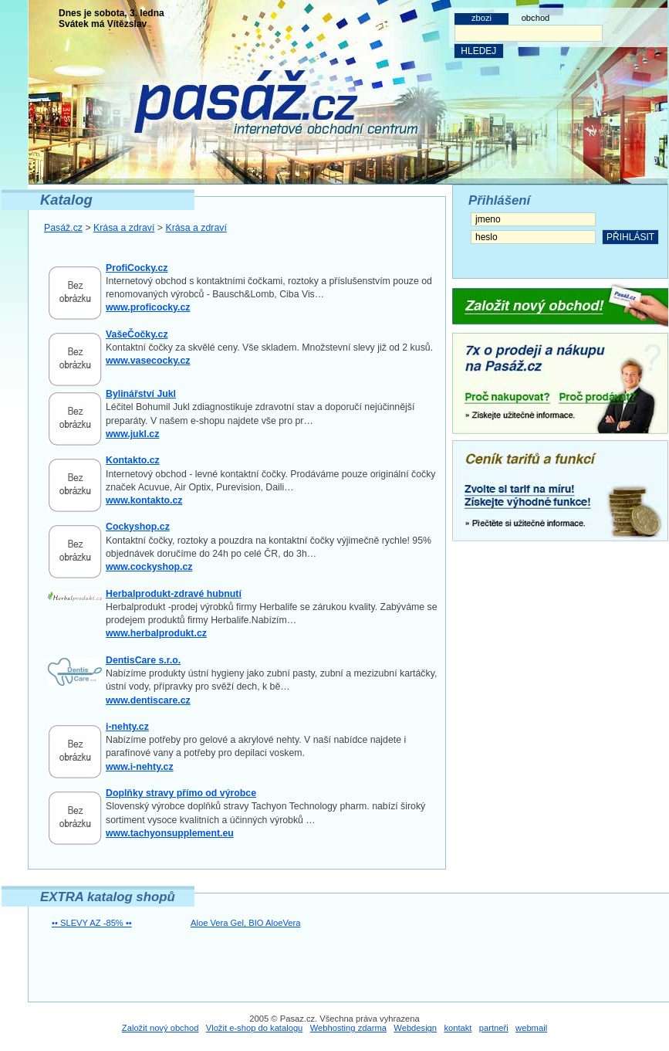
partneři (494, 1027)
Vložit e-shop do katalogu (254, 1027)
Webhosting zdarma (348, 1027)
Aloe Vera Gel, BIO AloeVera (245, 922)
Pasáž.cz (63, 227)
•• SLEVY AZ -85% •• (92, 922)
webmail (531, 1027)
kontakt (457, 1027)
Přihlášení (499, 200)
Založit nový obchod (160, 1027)
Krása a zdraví (123, 227)
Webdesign (415, 1027)
